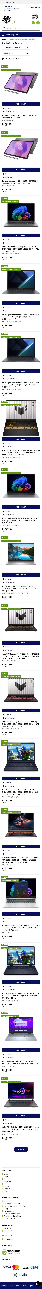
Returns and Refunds (12, 1213)
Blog (6, 1209)
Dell (5, 1179)
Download (8, 1239)
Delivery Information (12, 1204)
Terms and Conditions (12, 1216)
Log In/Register (8, 2)
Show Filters (16, 53)
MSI (5, 1191)
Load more (21, 1149)
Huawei (7, 1186)
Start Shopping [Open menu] (10, 35)
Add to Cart (21, 104)
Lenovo (7, 1189)
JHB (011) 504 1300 (34, 7)
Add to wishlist (9, 111)
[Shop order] (16, 47)
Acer (6, 1174)
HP (5, 1184)
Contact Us (8, 1231)
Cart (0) (20, 2)
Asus (6, 1176)
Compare (8, 108)
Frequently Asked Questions (15, 1206)
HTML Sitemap (9, 1218)
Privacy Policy (9, 1211)
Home (4, 39)
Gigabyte (7, 1181)
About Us (7, 1201)
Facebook (7, 1228)
